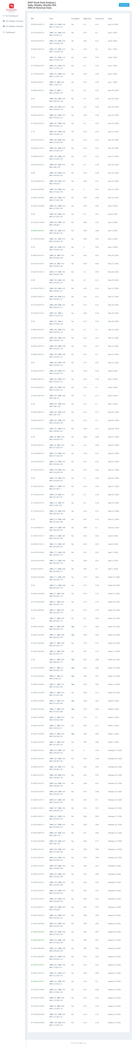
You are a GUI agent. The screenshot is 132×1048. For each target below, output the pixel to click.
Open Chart (124, 5)
